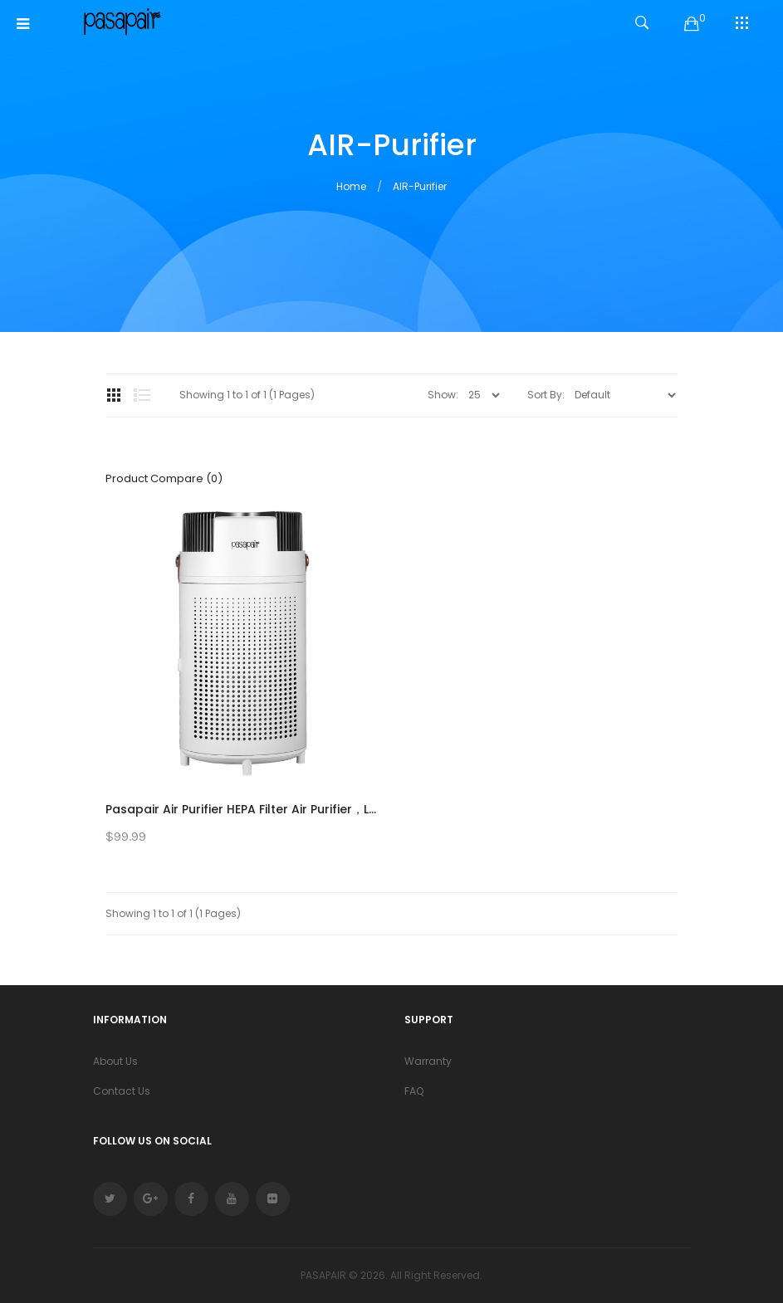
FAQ (413, 1091)
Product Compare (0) (164, 478)
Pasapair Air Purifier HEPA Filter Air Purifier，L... (240, 809)
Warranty (428, 1061)
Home (351, 186)
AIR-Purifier (420, 186)
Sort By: (546, 395)
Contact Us (121, 1091)
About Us (115, 1061)
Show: (443, 395)
